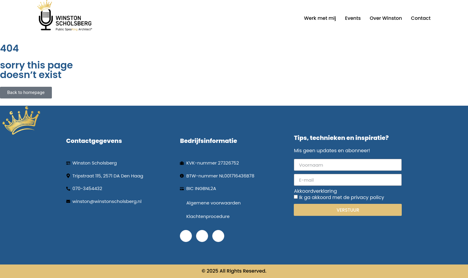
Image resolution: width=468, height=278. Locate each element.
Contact (421, 18)
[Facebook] (186, 236)
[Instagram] (218, 236)
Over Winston (386, 18)
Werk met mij (320, 18)
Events (353, 18)
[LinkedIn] (202, 236)
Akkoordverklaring (315, 191)
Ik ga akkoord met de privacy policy (341, 197)
